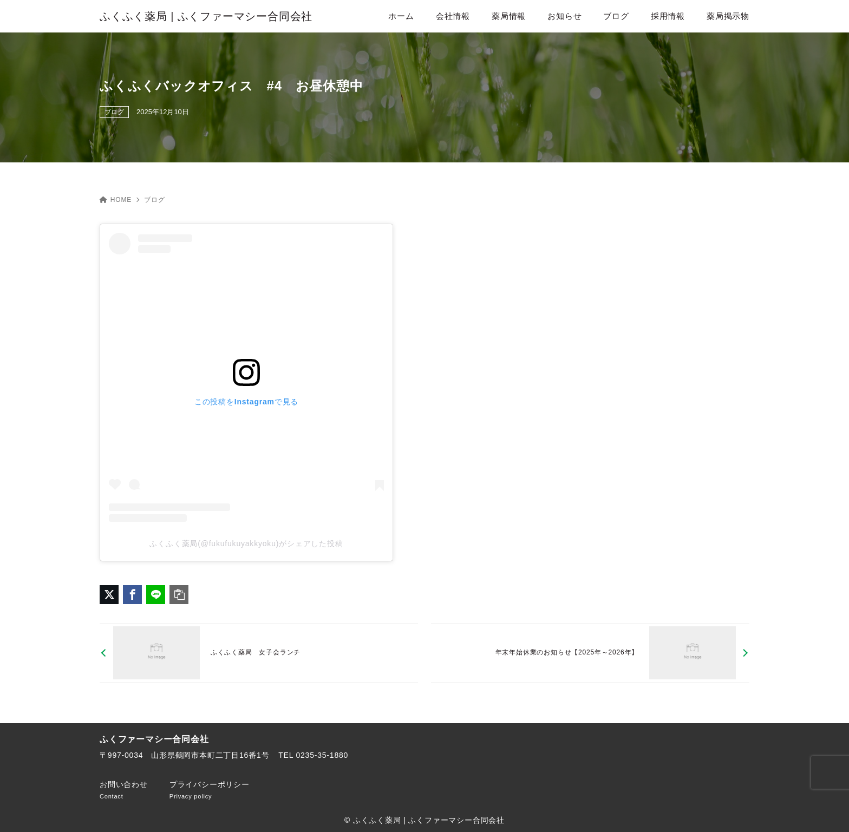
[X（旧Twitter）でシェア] (109, 594)
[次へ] (590, 653)
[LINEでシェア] (155, 594)
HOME (116, 200)
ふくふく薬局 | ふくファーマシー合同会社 (206, 16)
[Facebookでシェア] (132, 594)
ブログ (114, 112)
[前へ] (259, 653)
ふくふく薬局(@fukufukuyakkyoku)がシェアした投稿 (246, 543)
